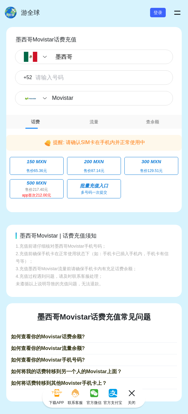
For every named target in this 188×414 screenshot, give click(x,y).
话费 (35, 121)
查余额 (152, 121)
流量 (94, 121)
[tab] (35, 122)
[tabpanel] (94, 166)
